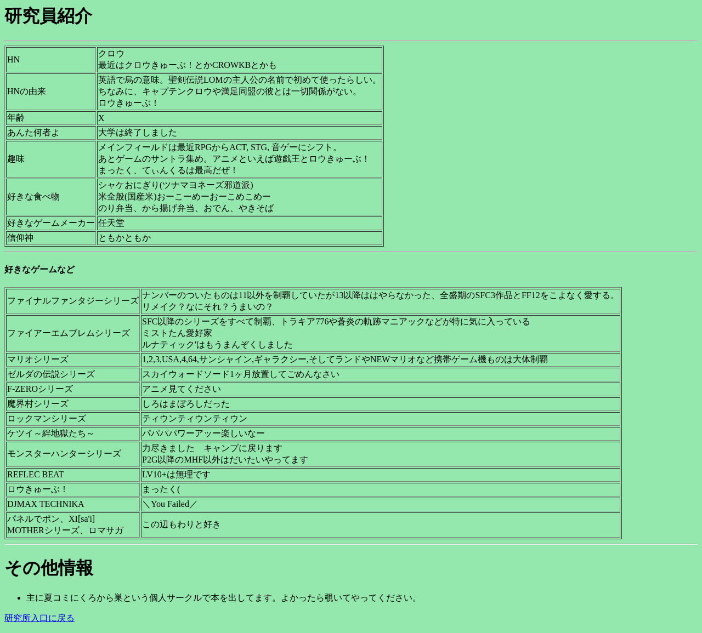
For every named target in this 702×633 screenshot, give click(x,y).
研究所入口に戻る (39, 618)
